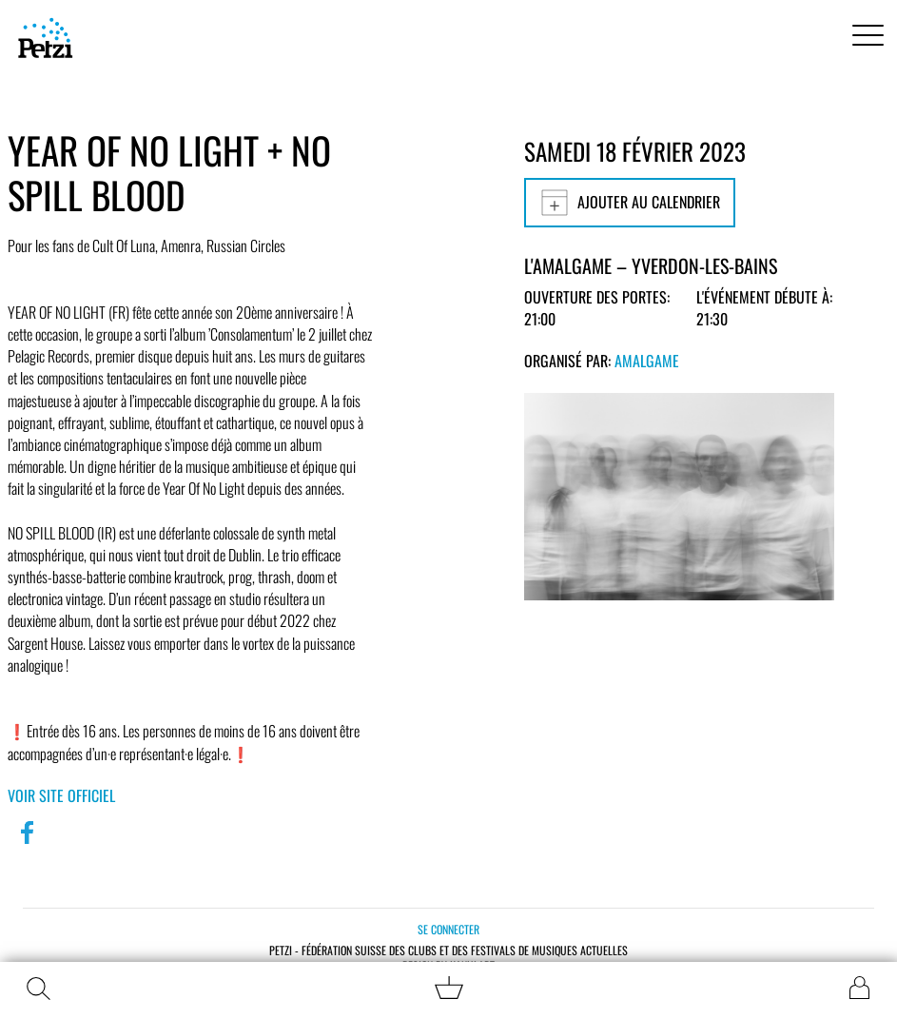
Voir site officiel (61, 795)
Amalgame (646, 360)
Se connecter (448, 929)
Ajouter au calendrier (629, 202)
